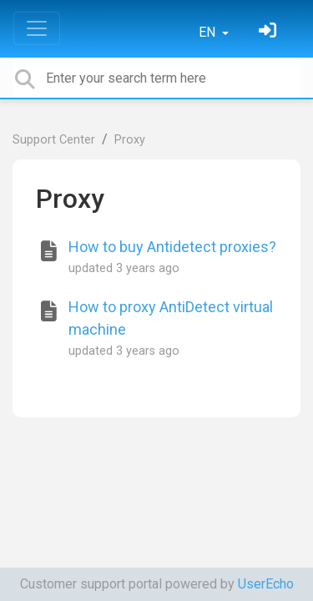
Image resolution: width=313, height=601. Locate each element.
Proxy (129, 140)
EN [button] (209, 32)
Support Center (54, 140)
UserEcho (266, 584)
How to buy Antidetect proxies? (172, 246)
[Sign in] (269, 32)
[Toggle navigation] (36, 28)
